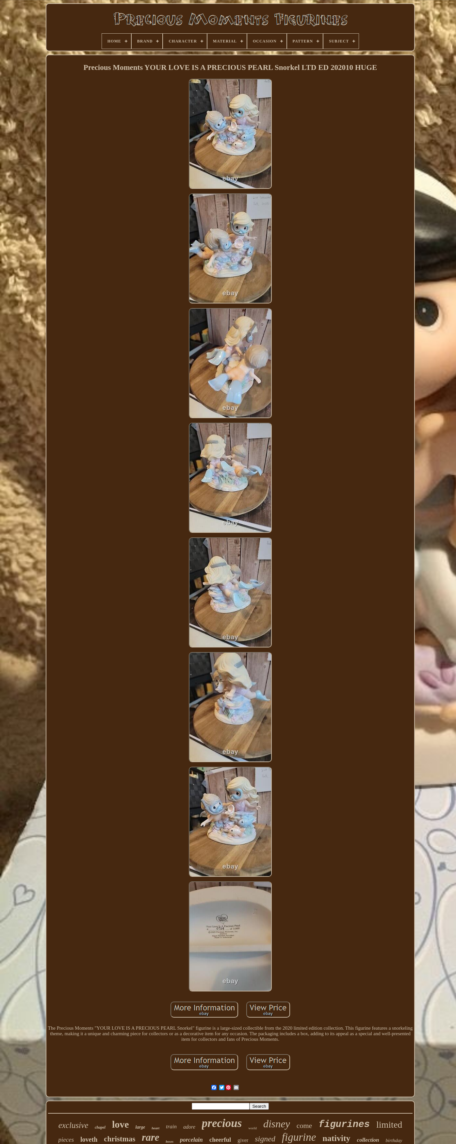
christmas (119, 1139)
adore (189, 1127)
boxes (169, 1141)
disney (276, 1124)
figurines (344, 1124)
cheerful (220, 1139)
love (120, 1124)
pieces (66, 1139)
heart (155, 1128)
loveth (88, 1139)
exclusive (73, 1125)
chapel (100, 1127)
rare (150, 1137)
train (171, 1126)
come (304, 1125)
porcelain (191, 1139)
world (252, 1128)
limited (389, 1124)
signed (265, 1139)
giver (242, 1140)
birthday (394, 1140)
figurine (299, 1137)
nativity (336, 1138)
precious (222, 1123)
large (140, 1127)
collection (368, 1140)
